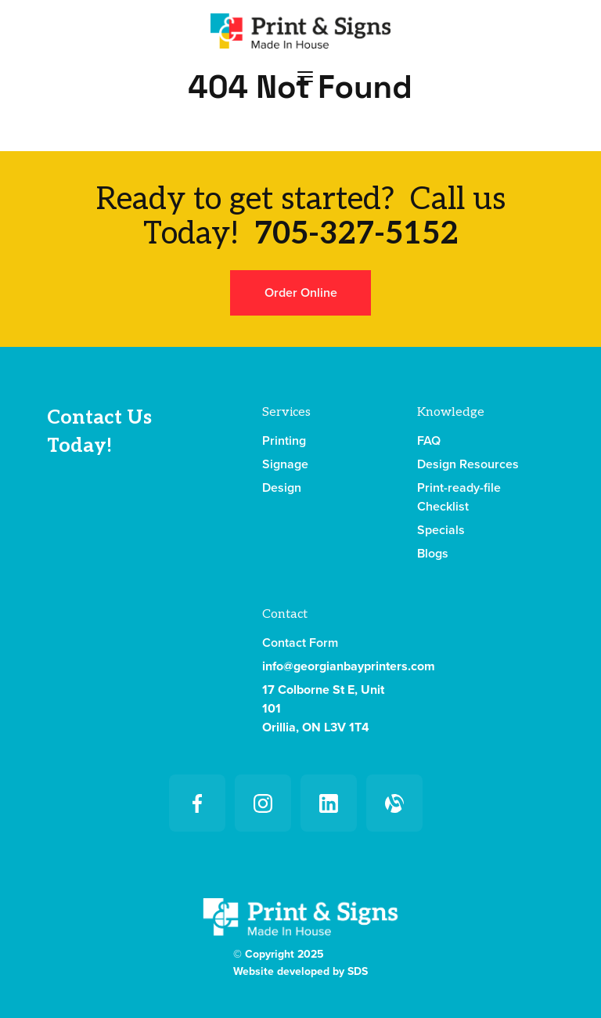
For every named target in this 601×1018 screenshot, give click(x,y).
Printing (284, 441)
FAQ (429, 441)
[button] (305, 76)
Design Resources (468, 464)
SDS (357, 971)
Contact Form (300, 643)
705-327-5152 (356, 234)
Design (281, 488)
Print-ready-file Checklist (459, 497)
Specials (441, 530)
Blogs (432, 553)
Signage (285, 464)
